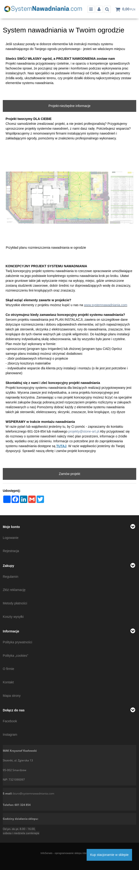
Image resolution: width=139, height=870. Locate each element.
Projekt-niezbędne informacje (69, 106)
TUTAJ (61, 446)
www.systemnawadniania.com (105, 305)
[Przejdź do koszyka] (128, 9)
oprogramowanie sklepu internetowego (76, 853)
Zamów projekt (69, 474)
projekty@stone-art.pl (83, 431)
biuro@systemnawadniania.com (33, 793)
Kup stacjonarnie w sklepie (109, 855)
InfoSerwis (46, 853)
